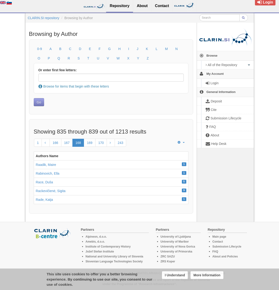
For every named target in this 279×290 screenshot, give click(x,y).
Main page (219, 236)
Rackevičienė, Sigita (51, 191)
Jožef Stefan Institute (100, 251)
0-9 (39, 49)
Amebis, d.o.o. (95, 241)
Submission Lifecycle (227, 246)
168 (78, 143)
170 (101, 143)
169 (89, 143)
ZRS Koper (168, 261)
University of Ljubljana (176, 236)
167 (67, 143)
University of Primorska (176, 251)
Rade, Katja (44, 200)
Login (265, 2)
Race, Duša (44, 182)
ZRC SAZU (168, 256)
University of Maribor (175, 241)
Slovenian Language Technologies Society (114, 261)
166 (55, 143)
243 (120, 143)
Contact (217, 241)
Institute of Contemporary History (108, 246)
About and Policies (225, 256)
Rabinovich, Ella (47, 173)
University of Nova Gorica (178, 246)
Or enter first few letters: (57, 70)
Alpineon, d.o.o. (96, 236)
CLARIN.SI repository (43, 18)
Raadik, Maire (46, 165)
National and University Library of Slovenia (114, 256)
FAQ (215, 251)
